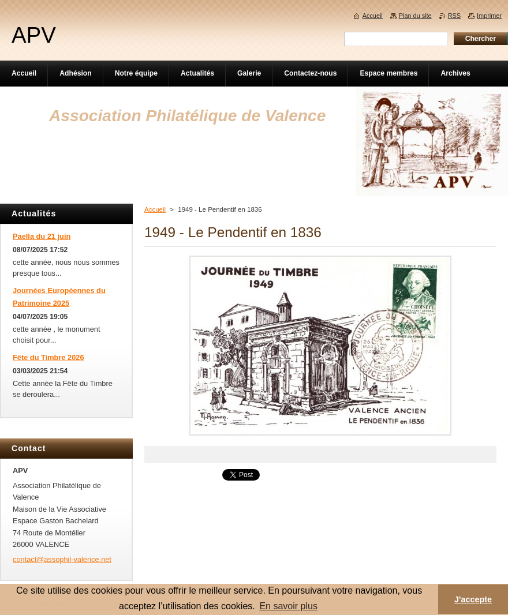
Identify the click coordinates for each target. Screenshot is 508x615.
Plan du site (415, 15)
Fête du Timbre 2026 (48, 357)
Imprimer (489, 15)
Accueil (155, 209)
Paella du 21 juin (41, 236)
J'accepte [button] (473, 599)
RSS (454, 15)
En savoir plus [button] (288, 606)
